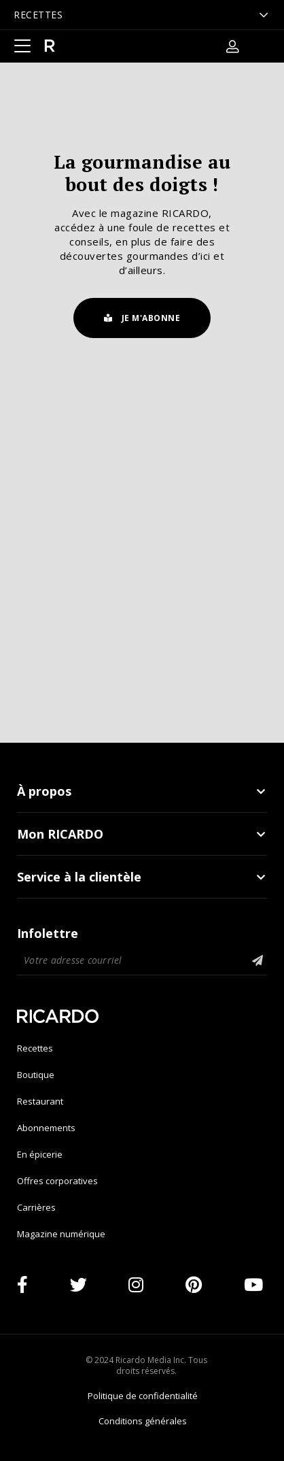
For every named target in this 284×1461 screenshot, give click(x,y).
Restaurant (40, 1101)
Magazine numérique (61, 1234)
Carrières (36, 1207)
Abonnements (46, 1128)
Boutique (35, 1075)
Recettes (35, 1048)
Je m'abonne (142, 318)
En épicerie (40, 1154)
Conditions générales (143, 1421)
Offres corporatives (57, 1181)
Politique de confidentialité (143, 1396)
